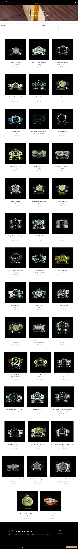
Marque (3, 25)
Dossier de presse (45, 534)
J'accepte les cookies (71, 547)
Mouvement (43, 25)
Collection (23, 29)
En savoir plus (62, 547)
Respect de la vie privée (32, 534)
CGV (21, 534)
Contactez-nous (13, 534)
